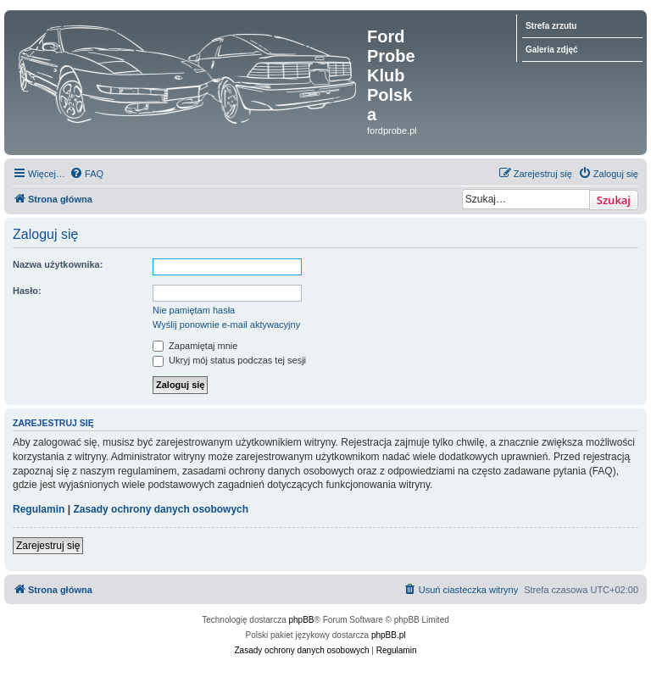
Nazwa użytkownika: (58, 264)
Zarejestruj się (48, 546)
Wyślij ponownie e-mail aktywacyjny (226, 324)
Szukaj (614, 200)
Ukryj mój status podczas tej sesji (229, 360)
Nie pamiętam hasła (194, 310)
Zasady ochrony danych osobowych (160, 509)
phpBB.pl (388, 635)
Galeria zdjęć (552, 49)
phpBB (301, 619)
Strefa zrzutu (551, 26)
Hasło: (27, 291)
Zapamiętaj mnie (195, 346)
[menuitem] (86, 174)
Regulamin (38, 509)
